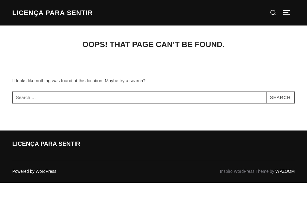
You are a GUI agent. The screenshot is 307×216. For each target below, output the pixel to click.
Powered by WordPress (34, 171)
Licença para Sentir (52, 12)
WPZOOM (285, 171)
